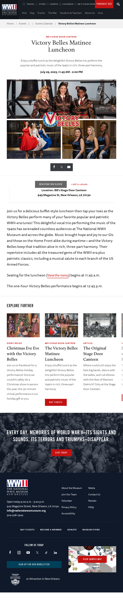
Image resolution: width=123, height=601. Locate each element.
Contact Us (94, 503)
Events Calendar (44, 23)
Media (91, 497)
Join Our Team (69, 503)
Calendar (68, 4)
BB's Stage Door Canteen (91, 4)
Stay (32, 13)
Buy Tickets (55, 402)
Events (41, 13)
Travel (30, 4)
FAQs (91, 516)
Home (10, 23)
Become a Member (51, 538)
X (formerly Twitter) (37, 561)
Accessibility (68, 522)
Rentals (92, 509)
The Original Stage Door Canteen (94, 353)
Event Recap (14, 343)
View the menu (58, 275)
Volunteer (67, 509)
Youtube (28, 561)
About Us (90, 13)
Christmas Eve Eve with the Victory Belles (23, 353)
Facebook (10, 561)
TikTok (46, 561)
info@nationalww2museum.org (26, 519)
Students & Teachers (71, 13)
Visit (24, 13)
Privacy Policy (69, 516)
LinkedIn (55, 561)
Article (88, 343)
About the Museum (72, 497)
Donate (72, 538)
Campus (54, 4)
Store (42, 4)
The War (52, 13)
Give (100, 13)
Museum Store (91, 538)
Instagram (19, 561)
